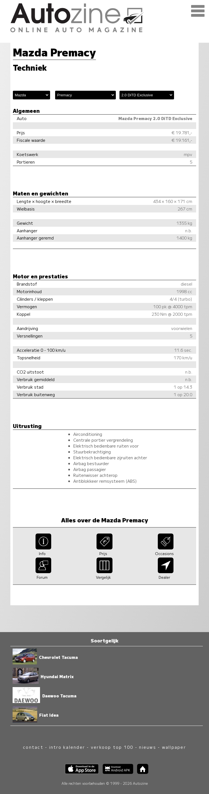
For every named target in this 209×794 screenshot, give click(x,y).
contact (33, 747)
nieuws (147, 747)
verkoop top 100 (112, 747)
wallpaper (174, 747)
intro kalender (67, 747)
